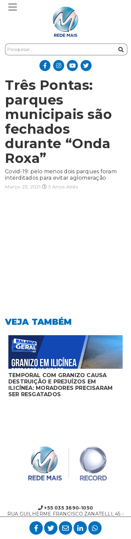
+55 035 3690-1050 (65, 508)
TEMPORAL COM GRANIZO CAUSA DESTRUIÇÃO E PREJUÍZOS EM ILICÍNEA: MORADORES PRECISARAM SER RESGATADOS (60, 385)
